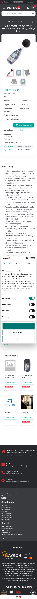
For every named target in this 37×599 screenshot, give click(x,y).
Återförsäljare (5, 519)
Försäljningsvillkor (6, 507)
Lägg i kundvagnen (24, 125)
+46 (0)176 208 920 (16, 2)
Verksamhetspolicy (7, 517)
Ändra (4, 498)
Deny (18, 339)
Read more (11, 382)
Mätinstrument (12, 22)
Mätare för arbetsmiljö (27, 22)
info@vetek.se (28, 466)
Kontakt (5, 523)
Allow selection (18, 332)
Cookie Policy (5, 509)
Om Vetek (4, 505)
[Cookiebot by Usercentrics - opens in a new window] (26, 258)
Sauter (22, 130)
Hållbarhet (4, 511)
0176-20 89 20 (7, 532)
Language (31, 2)
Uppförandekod (6, 515)
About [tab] (30, 264)
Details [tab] (18, 264)
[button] (33, 592)
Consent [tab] (7, 264)
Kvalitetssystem (6, 513)
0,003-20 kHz (8, 150)
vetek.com (25, 481)
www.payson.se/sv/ (26, 575)
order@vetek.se (20, 534)
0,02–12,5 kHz (8, 146)
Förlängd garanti (11, 115)
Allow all (18, 326)
